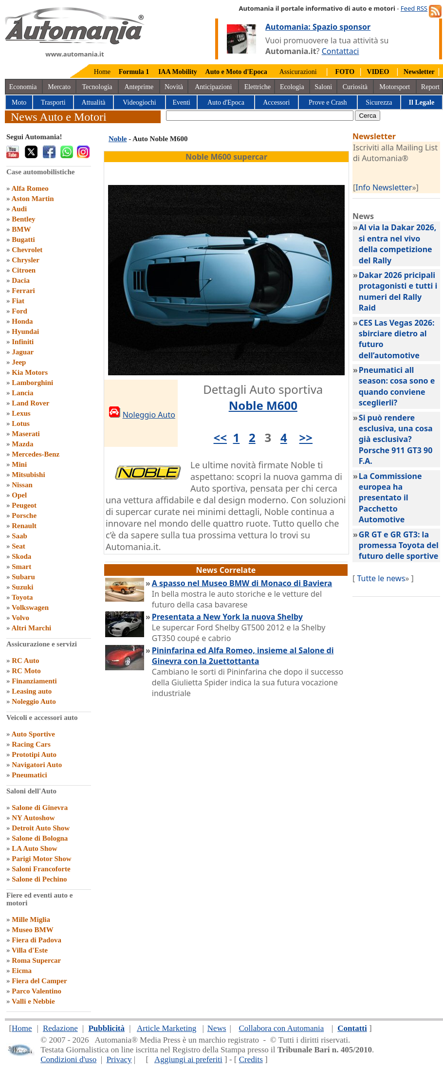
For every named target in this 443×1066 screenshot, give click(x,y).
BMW (21, 229)
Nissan (22, 485)
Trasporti (53, 102)
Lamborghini (32, 382)
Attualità (94, 102)
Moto (19, 102)
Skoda (21, 556)
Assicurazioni (298, 71)
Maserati (25, 434)
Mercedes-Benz (35, 454)
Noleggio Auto (33, 701)
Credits (251, 1059)
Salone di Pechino (39, 879)
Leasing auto (32, 691)
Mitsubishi (28, 474)
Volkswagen (30, 607)
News (216, 1028)
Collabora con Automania (281, 1028)
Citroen (24, 270)
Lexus (21, 413)
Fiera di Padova (36, 940)
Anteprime (138, 87)
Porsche (24, 515)
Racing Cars (31, 744)
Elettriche (257, 87)
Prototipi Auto (34, 754)
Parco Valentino (36, 991)
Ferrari (23, 290)
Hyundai (25, 331)
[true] (259, 115)
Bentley (23, 219)
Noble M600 (263, 405)
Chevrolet (27, 250)
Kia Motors (30, 372)
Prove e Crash (328, 102)
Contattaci (340, 51)
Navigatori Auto (37, 765)
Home (102, 71)
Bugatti (23, 239)
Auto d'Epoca (225, 102)
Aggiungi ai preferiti (188, 1059)
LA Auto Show (34, 848)
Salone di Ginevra (40, 807)
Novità (174, 87)
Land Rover (30, 403)
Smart (21, 566)
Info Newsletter (383, 187)
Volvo (20, 618)
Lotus (21, 423)
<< (220, 437)
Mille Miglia (31, 919)
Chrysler (25, 260)
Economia (23, 87)
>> (306, 437)
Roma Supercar (36, 960)
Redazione (60, 1028)
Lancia (22, 393)
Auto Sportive (33, 734)
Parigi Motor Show (41, 859)
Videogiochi (139, 102)
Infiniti (23, 342)
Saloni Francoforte (41, 869)
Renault (24, 526)
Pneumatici (29, 775)
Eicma (22, 970)
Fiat (18, 301)
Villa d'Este (30, 950)
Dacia (21, 280)
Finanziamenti (34, 681)
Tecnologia (97, 87)
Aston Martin (32, 198)
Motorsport (394, 87)
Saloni (323, 87)
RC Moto (26, 671)
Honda (22, 321)
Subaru (23, 577)
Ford (19, 311)
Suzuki (22, 587)
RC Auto (25, 660)
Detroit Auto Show (41, 828)
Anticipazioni (213, 87)
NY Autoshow (33, 818)
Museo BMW (32, 930)
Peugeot (24, 505)
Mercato (59, 87)
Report (430, 87)
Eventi (181, 102)
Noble (118, 139)
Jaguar (23, 352)
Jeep (19, 362)
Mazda (22, 444)
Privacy (119, 1059)
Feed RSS (414, 8)
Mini (19, 464)
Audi (19, 209)
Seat (18, 546)
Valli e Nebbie (33, 1001)
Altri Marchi (31, 628)
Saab (19, 536)
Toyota (22, 597)
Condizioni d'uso (68, 1059)
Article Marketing (166, 1028)
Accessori (276, 102)
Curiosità (355, 87)
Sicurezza (379, 102)
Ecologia (292, 87)
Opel (19, 495)
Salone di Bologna (40, 838)
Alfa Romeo (29, 188)
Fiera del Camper (39, 981)
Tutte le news (381, 578)
